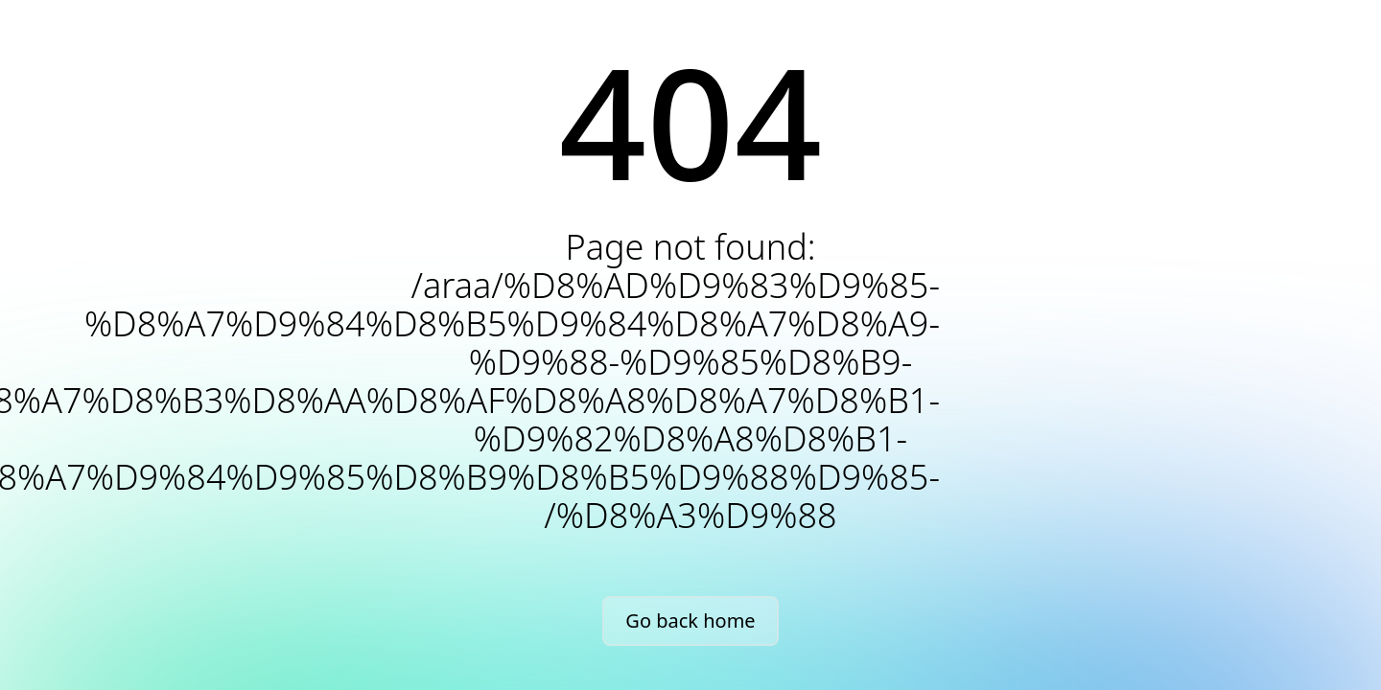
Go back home (690, 620)
